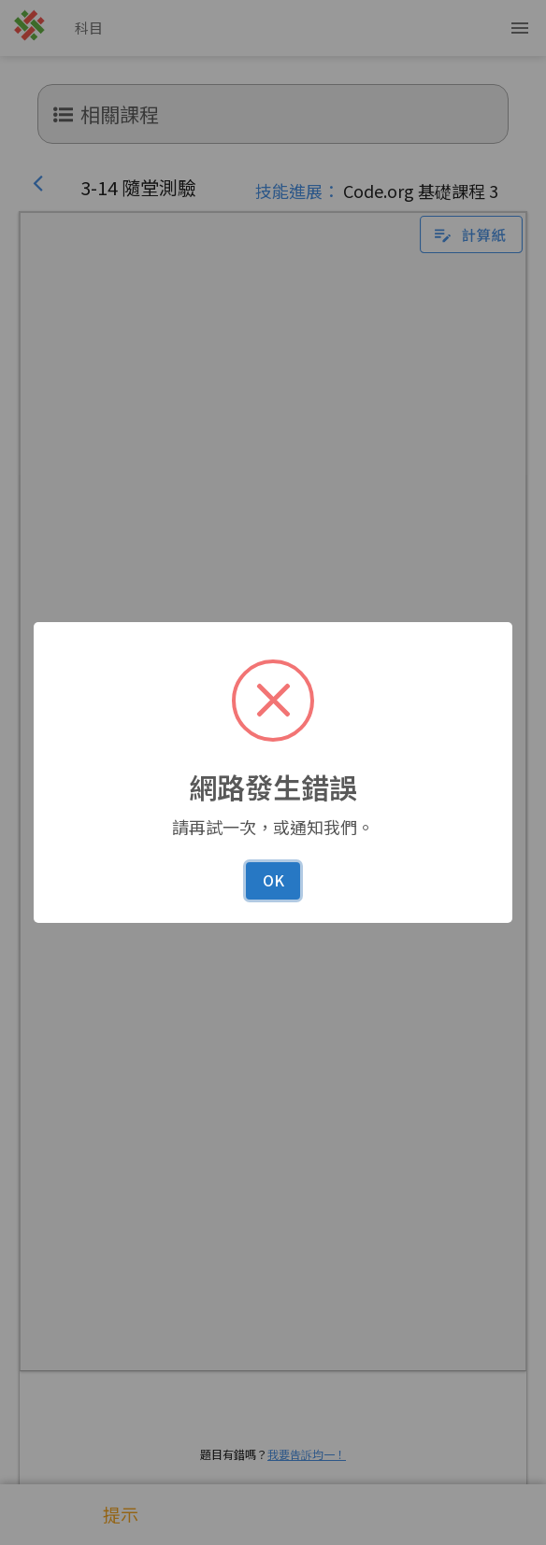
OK (273, 880)
